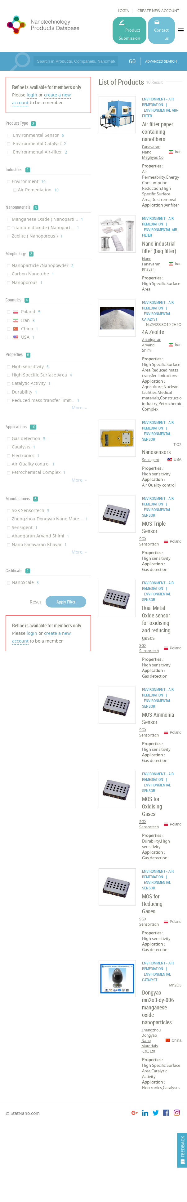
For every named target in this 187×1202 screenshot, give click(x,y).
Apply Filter (65, 602)
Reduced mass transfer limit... (45, 400)
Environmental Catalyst (39, 143)
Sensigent (25, 527)
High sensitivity (30, 366)
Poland (26, 311)
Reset (35, 602)
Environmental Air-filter (39, 152)
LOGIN (123, 10)
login (32, 95)
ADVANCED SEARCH (161, 61)
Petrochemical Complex (38, 472)
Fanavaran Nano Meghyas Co (152, 152)
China (25, 329)
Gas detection (28, 438)
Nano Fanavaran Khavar (39, 544)
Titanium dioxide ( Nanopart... (45, 227)
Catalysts (23, 447)
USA (23, 337)
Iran (23, 320)
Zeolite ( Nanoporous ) (37, 236)
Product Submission (129, 34)
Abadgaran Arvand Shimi (40, 536)
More (80, 408)
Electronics (25, 455)
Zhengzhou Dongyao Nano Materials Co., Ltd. (151, 1040)
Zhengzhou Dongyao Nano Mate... (50, 519)
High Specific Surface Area (42, 375)
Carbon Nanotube (33, 274)
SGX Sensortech (30, 510)
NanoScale (25, 582)
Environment (29, 181)
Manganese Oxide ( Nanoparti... (47, 219)
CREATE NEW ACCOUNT (158, 10)
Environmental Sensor (38, 135)
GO (132, 61)
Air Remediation (38, 190)
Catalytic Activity (31, 383)
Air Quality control (33, 464)
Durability (24, 392)
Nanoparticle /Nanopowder (42, 265)
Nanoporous (27, 282)
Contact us (161, 34)
